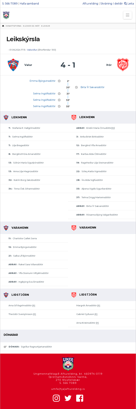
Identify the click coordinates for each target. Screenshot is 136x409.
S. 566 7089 (68, 382)
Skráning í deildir (111, 3)
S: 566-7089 (10, 3)
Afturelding (90, 3)
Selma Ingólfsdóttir (44, 93)
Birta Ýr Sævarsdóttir (92, 87)
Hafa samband (29, 3)
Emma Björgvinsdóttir (42, 80)
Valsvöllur (32, 49)
